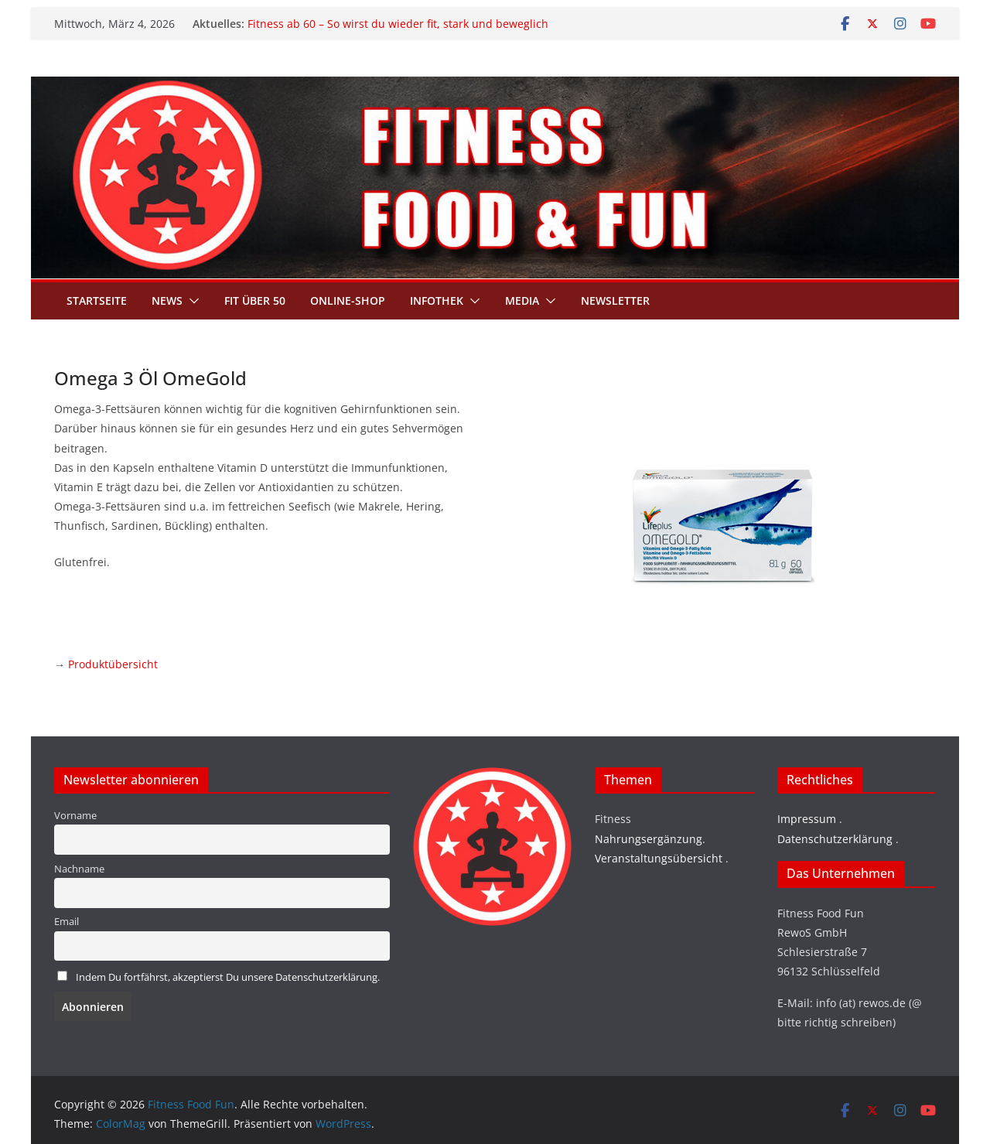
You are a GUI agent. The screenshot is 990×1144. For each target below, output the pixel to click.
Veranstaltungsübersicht (658, 858)
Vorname (75, 815)
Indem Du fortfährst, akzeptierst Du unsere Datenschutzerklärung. (228, 977)
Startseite (97, 300)
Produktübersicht (113, 664)
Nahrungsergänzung (648, 839)
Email (66, 921)
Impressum (806, 818)
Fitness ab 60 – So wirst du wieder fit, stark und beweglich (398, 23)
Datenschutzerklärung (835, 839)
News (167, 300)
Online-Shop (347, 300)
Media (522, 300)
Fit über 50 (254, 300)
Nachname (79, 869)
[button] (191, 301)
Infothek (436, 300)
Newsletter (615, 300)
